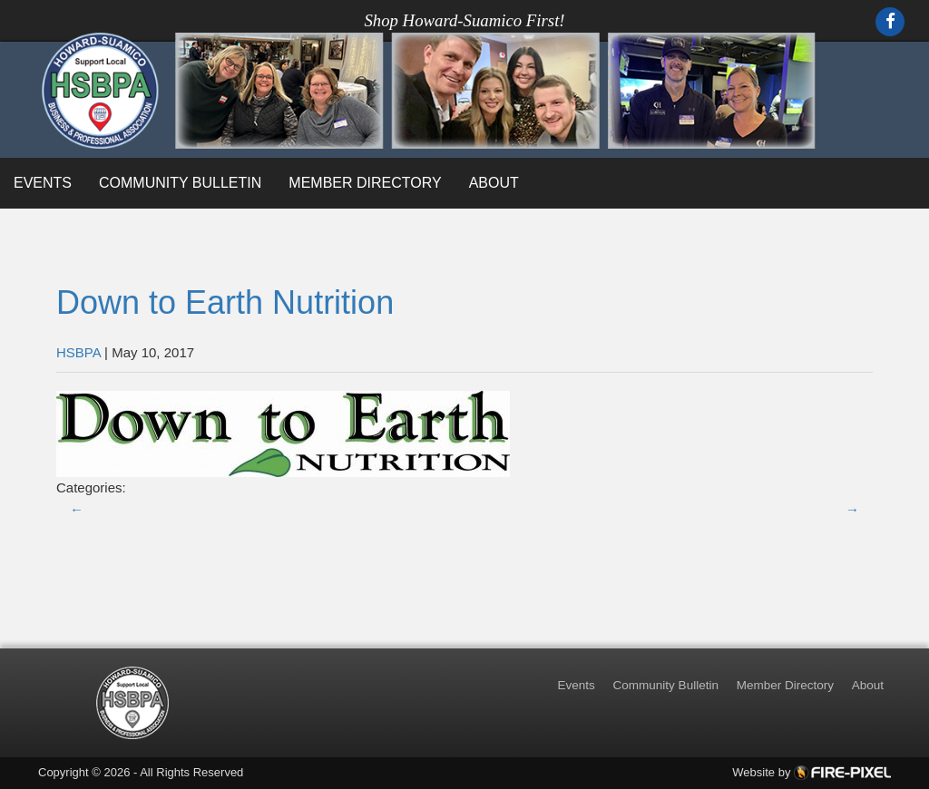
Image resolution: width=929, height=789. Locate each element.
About (494, 182)
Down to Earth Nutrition (225, 302)
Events (43, 182)
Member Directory (364, 182)
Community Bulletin (180, 182)
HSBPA (78, 352)
